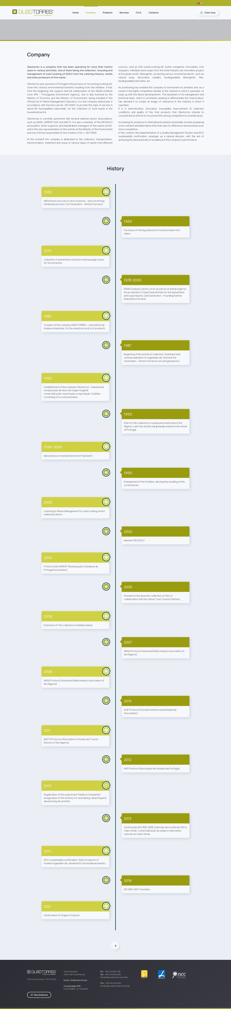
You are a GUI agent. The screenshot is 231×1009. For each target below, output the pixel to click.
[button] (115, 946)
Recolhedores (39, 994)
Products (107, 12)
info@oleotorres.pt (78, 980)
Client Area (207, 12)
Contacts (154, 12)
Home (75, 12)
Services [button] (124, 12)
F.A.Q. (139, 12)
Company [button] (91, 12)
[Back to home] (33, 12)
